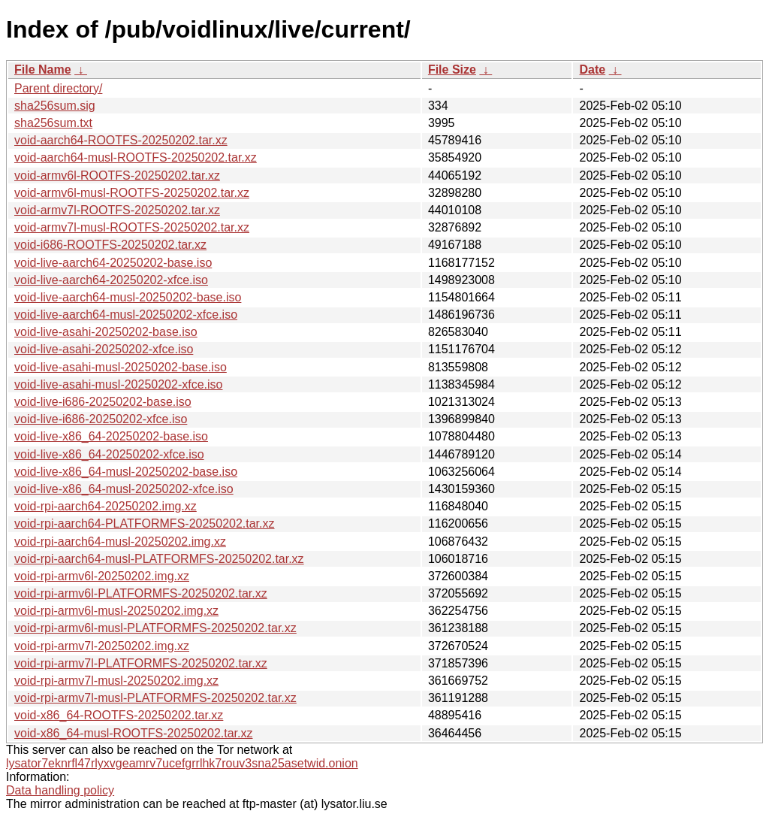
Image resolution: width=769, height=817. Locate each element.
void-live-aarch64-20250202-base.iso (113, 262)
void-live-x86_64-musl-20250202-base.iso (125, 471)
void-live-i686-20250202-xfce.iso (100, 419)
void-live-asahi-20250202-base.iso (106, 331)
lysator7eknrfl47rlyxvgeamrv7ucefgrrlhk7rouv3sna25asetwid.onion (182, 763)
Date (592, 69)
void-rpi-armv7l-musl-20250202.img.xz (116, 680)
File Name (42, 69)
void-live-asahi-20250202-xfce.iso (103, 349)
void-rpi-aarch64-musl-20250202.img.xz (120, 541)
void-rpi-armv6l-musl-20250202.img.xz (116, 610)
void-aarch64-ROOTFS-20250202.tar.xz (121, 140)
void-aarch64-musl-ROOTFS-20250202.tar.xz (135, 157)
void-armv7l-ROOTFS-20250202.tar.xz (117, 210)
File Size (452, 69)
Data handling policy (60, 790)
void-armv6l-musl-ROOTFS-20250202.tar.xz (131, 192)
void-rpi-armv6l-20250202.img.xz (101, 576)
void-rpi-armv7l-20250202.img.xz (101, 646)
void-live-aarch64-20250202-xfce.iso (111, 280)
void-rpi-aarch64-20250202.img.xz (105, 506)
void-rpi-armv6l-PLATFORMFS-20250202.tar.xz (140, 593)
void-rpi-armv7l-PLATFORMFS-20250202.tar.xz (140, 663)
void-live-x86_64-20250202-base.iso (111, 436)
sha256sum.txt (53, 122)
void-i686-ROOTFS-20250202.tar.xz (110, 244)
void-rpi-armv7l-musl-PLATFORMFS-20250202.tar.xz (155, 697)
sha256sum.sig (54, 105)
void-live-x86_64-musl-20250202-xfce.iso (124, 489)
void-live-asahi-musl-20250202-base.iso (120, 367)
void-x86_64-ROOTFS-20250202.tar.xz (118, 715)
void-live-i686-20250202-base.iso (102, 401)
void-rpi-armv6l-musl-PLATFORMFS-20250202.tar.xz (155, 628)
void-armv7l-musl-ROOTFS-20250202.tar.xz (131, 227)
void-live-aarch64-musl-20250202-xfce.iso (125, 314)
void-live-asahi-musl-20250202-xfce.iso (118, 384)
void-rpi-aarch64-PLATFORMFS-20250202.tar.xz (144, 523)
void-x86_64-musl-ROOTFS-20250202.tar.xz (133, 733)
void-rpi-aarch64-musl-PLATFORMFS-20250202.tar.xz (159, 558)
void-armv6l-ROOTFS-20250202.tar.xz (117, 175)
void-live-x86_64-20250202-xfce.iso (109, 454)
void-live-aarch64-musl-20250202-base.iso (127, 297)
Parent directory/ (58, 88)
